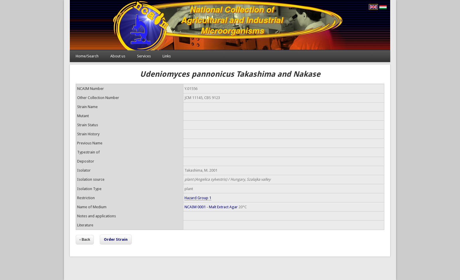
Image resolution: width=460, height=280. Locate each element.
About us (117, 56)
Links (167, 56)
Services (144, 56)
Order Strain (116, 239)
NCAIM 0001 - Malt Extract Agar (211, 207)
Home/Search (87, 56)
